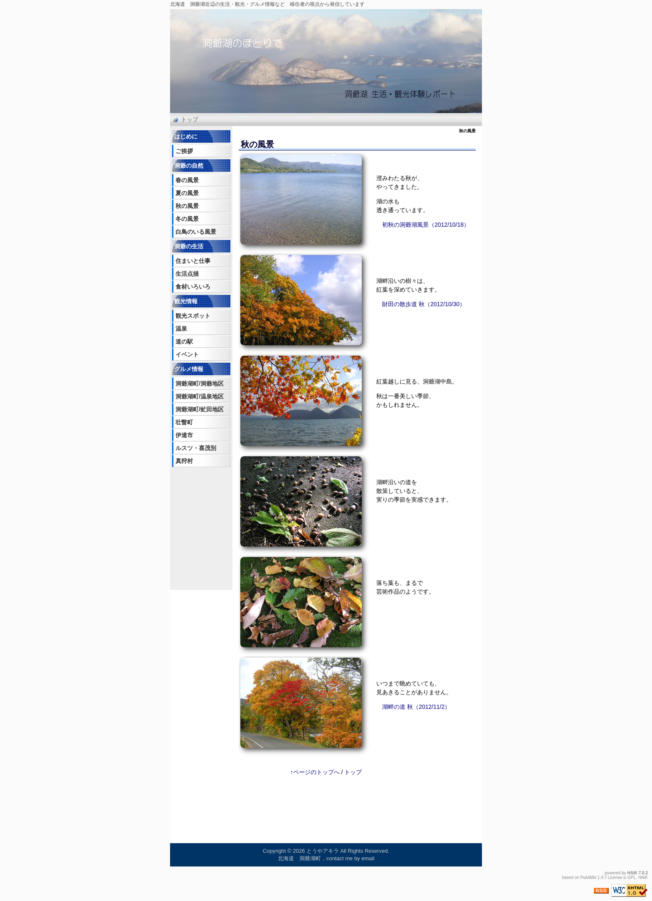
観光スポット (192, 315)
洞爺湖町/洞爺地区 (199, 383)
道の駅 (184, 341)
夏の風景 (187, 193)
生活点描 (187, 273)
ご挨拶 (184, 151)
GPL (631, 877)
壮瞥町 (184, 422)
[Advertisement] (197, 517)
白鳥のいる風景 (195, 231)
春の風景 (187, 180)
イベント (187, 354)
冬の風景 (187, 218)
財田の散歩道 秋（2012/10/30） (423, 304)
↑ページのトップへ (315, 772)
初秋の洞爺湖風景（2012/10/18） (425, 224)
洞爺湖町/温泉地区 (199, 396)
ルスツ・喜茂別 (195, 448)
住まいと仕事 (192, 260)
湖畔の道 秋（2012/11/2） (416, 706)
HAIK (632, 873)
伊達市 (184, 435)
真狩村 (184, 461)
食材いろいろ (192, 286)
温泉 (181, 328)
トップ (189, 119)
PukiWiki (588, 877)
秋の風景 (187, 206)
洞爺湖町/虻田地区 (199, 409)
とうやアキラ (322, 851)
